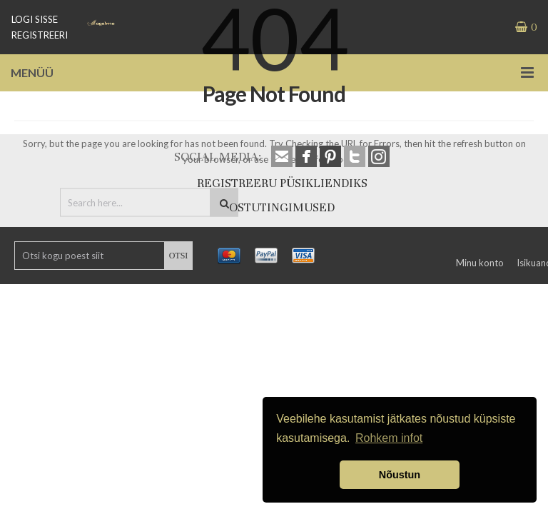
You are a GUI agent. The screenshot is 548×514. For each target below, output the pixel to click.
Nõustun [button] (399, 474)
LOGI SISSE (34, 19)
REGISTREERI (39, 35)
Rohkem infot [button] (388, 438)
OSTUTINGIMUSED (282, 207)
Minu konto (480, 262)
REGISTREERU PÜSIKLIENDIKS (282, 183)
